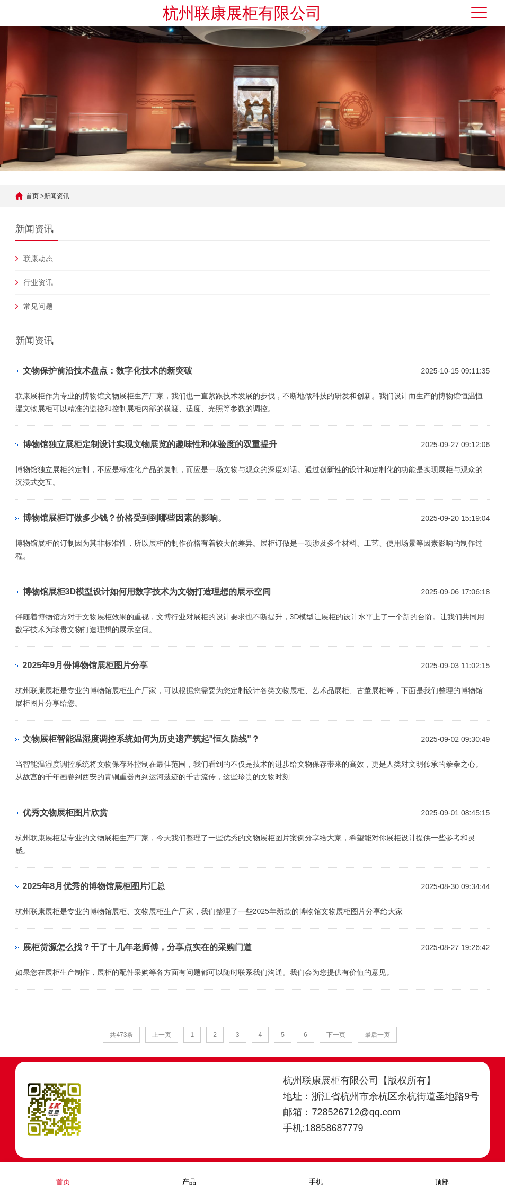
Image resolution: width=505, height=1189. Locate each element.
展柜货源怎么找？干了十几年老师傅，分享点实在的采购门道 (137, 947)
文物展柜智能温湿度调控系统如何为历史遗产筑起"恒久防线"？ (141, 738)
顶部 (442, 1175)
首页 (32, 196)
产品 (189, 1175)
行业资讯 (38, 282)
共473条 (121, 1035)
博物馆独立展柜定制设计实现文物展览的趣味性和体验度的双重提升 (150, 444)
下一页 (335, 1035)
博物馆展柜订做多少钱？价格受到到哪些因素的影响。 (124, 517)
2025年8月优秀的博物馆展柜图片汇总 (94, 886)
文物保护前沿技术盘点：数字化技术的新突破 (107, 370)
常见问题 (38, 306)
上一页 (161, 1035)
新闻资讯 (56, 196)
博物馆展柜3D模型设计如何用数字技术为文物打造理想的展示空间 (147, 591)
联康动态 (38, 258)
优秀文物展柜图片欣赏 (65, 812)
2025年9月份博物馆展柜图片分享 (85, 665)
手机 (316, 1175)
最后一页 (377, 1035)
